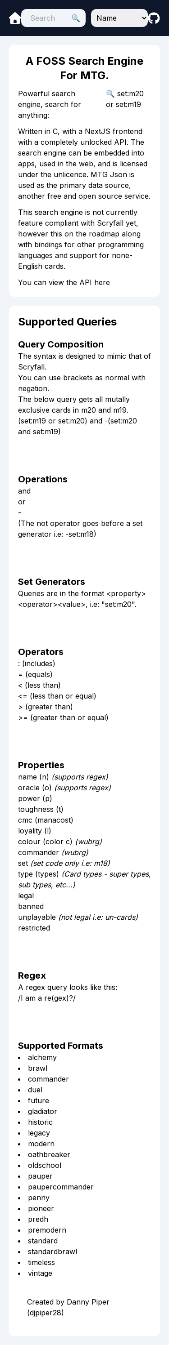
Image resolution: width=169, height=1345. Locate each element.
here (102, 282)
